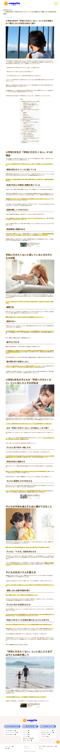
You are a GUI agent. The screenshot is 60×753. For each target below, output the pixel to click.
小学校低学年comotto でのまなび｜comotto (18, 644)
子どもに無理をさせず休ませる (29, 128)
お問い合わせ (41, 748)
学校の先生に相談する (27, 126)
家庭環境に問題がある (27, 108)
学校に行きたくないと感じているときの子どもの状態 (30, 110)
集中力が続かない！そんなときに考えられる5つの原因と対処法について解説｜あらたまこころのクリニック (31, 357)
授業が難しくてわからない (28, 106)
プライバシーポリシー (8, 746)
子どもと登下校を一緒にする (28, 125)
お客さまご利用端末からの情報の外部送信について (47, 746)
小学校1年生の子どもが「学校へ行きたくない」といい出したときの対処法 (30, 120)
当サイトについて (27, 746)
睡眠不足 (25, 112)
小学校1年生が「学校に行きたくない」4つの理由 (30, 101)
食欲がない (25, 114)
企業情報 (6, 748)
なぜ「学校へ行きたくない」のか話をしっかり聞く (31, 123)
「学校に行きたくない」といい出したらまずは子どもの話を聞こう (30, 141)
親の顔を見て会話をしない (28, 117)
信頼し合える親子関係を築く (28, 134)
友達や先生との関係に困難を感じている (30, 104)
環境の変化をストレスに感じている (29, 103)
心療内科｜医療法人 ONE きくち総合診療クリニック (19, 337)
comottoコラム (7, 10)
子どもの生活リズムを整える (26, 133)
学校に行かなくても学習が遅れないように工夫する (31, 139)
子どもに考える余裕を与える (28, 136)
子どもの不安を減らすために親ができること (29, 129)
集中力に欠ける (26, 115)
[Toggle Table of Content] (39, 99)
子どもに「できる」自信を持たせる (29, 131)
